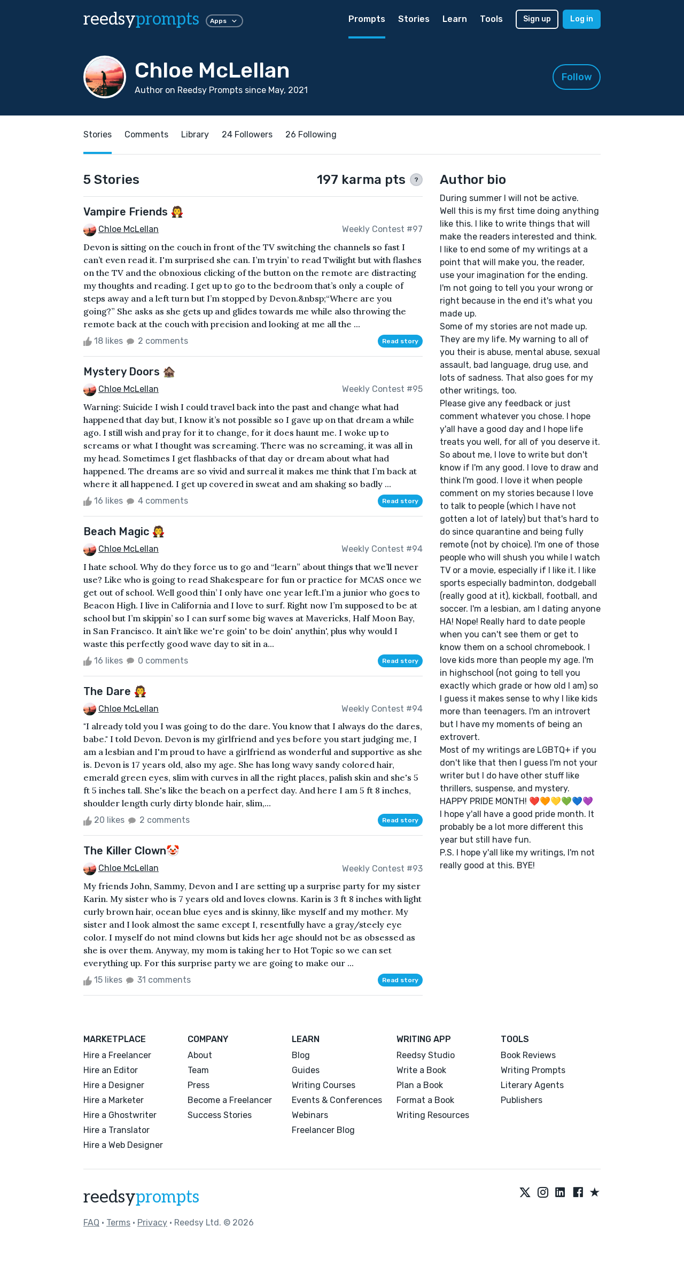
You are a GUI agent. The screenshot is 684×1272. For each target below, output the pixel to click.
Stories (414, 19)
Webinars (310, 1115)
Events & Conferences (337, 1100)
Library (195, 134)
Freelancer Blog (323, 1130)
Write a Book (421, 1070)
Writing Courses (323, 1085)
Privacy (152, 1222)
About (200, 1055)
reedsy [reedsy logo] (141, 19)
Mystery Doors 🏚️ (129, 371)
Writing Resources (433, 1115)
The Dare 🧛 (115, 691)
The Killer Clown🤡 (131, 850)
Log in (581, 19)
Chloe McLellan (128, 229)
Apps (224, 21)
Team (198, 1070)
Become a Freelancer (230, 1100)
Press (198, 1085)
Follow (577, 77)
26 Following (311, 134)
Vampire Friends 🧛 (133, 211)
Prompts (366, 19)
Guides (306, 1070)
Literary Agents (532, 1085)
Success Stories (220, 1115)
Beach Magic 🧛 (124, 531)
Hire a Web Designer (123, 1145)
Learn (454, 19)
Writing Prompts (533, 1070)
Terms (118, 1222)
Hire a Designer (113, 1085)
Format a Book (425, 1100)
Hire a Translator (116, 1130)
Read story (400, 341)
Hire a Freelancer (117, 1055)
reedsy (141, 1197)
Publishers (521, 1100)
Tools (491, 19)
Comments (146, 134)
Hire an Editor (110, 1070)
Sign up (537, 19)
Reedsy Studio (426, 1055)
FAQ (91, 1222)
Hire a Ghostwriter (120, 1115)
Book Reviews (528, 1055)
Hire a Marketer (113, 1100)
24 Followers (247, 134)
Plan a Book (420, 1085)
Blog (301, 1055)
